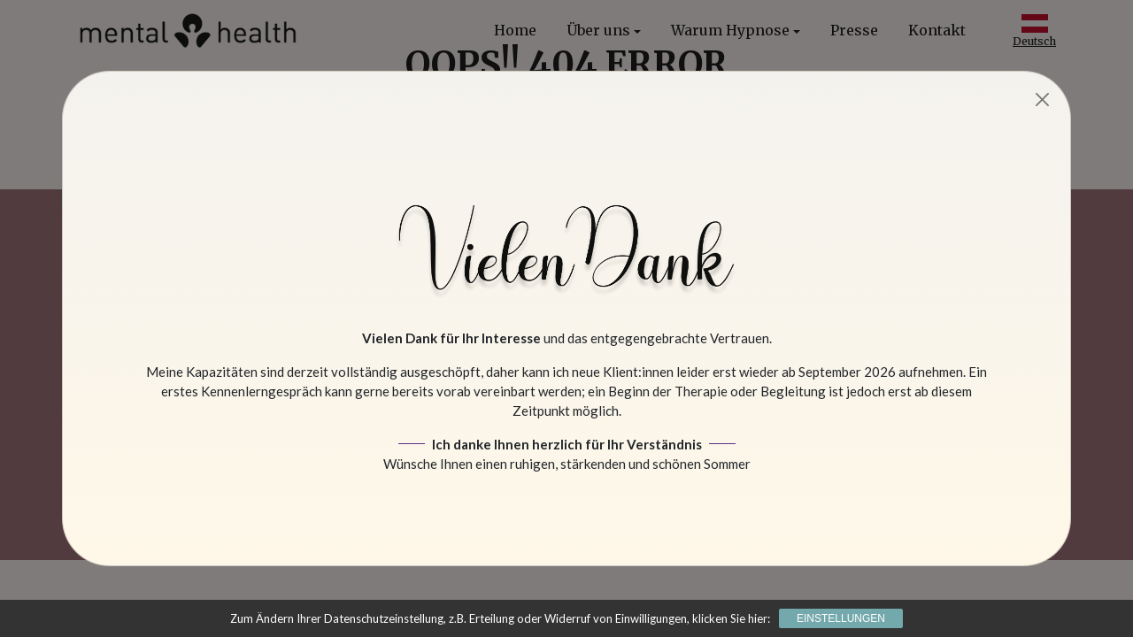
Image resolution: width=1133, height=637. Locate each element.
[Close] (1043, 99)
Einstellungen (841, 618)
